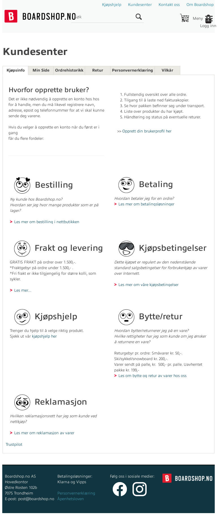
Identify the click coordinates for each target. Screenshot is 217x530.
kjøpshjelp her (44, 336)
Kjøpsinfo (15, 70)
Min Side (40, 70)
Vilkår (167, 70)
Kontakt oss (169, 5)
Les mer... (22, 290)
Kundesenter (140, 5)
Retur (97, 70)
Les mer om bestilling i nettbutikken (46, 222)
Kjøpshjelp (111, 5)
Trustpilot (14, 444)
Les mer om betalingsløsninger (146, 204)
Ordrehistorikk (69, 70)
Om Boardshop (200, 5)
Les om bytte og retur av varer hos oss (152, 376)
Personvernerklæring (132, 70)
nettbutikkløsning (100, 524)
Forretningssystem (60, 524)
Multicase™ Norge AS (153, 524)
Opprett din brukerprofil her (147, 131)
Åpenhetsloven (70, 499)
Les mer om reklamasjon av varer (44, 433)
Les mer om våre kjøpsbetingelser (148, 285)
